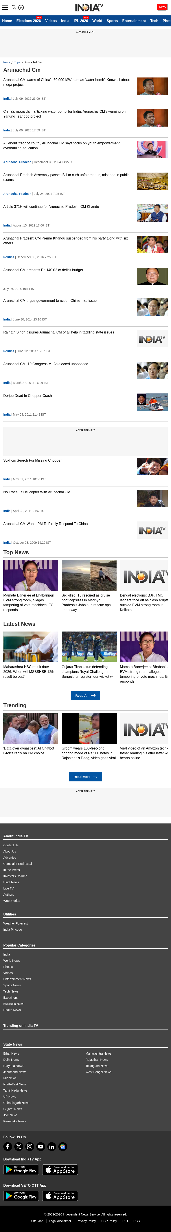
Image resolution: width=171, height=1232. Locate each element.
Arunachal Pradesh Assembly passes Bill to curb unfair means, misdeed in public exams (66, 177)
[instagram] (29, 1146)
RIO (125, 1221)
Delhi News (11, 1059)
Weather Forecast (15, 923)
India (65, 21)
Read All (85, 695)
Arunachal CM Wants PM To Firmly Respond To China (45, 524)
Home (7, 21)
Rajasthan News (97, 1059)
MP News (10, 1078)
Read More (85, 776)
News (6, 62)
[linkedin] (51, 1146)
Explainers (10, 997)
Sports (112, 21)
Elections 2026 (28, 21)
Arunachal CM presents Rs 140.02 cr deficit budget (43, 270)
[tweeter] (18, 1146)
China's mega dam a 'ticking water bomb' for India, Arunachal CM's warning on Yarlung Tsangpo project (64, 114)
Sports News (12, 985)
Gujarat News (12, 1109)
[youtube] (40, 1146)
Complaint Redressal (17, 864)
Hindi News (11, 882)
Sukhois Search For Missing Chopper (32, 460)
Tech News (10, 991)
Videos (51, 21)
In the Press (11, 870)
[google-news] (62, 1146)
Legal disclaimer (60, 1221)
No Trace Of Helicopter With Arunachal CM (36, 492)
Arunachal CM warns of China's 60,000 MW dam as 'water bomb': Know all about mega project (66, 82)
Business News (13, 1003)
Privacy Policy (86, 1221)
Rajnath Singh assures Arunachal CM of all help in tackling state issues (58, 332)
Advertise (9, 857)
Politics (8, 257)
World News (11, 960)
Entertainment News (17, 979)
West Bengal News (99, 1072)
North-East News (15, 1084)
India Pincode (12, 929)
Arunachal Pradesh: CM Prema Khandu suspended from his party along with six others (65, 240)
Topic (17, 62)
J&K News (10, 1115)
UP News (9, 1096)
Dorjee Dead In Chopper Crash (27, 396)
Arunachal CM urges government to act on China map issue (50, 300)
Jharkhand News (14, 1072)
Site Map (37, 1221)
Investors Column (15, 876)
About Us (9, 851)
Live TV (8, 888)
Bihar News (11, 1053)
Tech (154, 21)
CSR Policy (109, 1221)
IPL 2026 (81, 21)
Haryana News (13, 1066)
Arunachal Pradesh (17, 162)
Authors (8, 894)
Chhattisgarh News (16, 1103)
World (97, 21)
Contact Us (10, 845)
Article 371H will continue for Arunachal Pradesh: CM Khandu (51, 206)
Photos (8, 967)
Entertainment (134, 21)
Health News (12, 1010)
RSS (136, 1221)
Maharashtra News (99, 1053)
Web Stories (11, 900)
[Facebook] (7, 1146)
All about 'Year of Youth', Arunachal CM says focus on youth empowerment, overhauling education (62, 145)
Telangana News (97, 1066)
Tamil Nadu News (15, 1090)
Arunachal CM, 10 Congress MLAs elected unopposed (45, 364)
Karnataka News (14, 1121)
